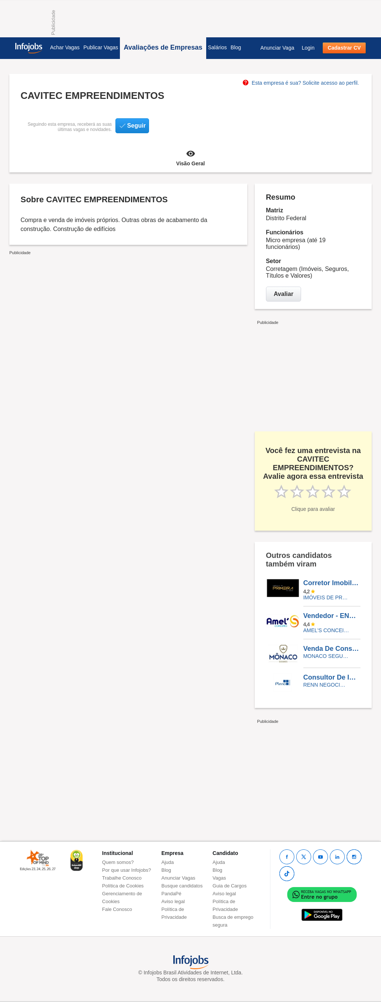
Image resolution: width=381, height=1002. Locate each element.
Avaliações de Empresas (163, 47)
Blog (235, 47)
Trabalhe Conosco (122, 878)
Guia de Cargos (230, 886)
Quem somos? (118, 862)
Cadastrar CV (344, 48)
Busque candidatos (182, 886)
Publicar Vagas (100, 47)
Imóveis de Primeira (326, 597)
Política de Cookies (122, 886)
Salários (217, 47)
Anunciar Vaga (277, 48)
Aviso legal (173, 901)
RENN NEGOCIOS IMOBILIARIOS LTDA (326, 685)
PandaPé (171, 893)
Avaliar (284, 294)
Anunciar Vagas (178, 878)
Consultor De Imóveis (331, 677)
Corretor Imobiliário (331, 583)
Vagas (219, 878)
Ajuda (167, 862)
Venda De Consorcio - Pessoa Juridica (331, 648)
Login (308, 48)
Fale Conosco (117, 909)
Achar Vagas (65, 47)
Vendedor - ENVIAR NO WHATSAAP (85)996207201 (331, 615)
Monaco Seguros (326, 656)
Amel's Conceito (326, 630)
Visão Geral (190, 157)
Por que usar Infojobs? (126, 870)
